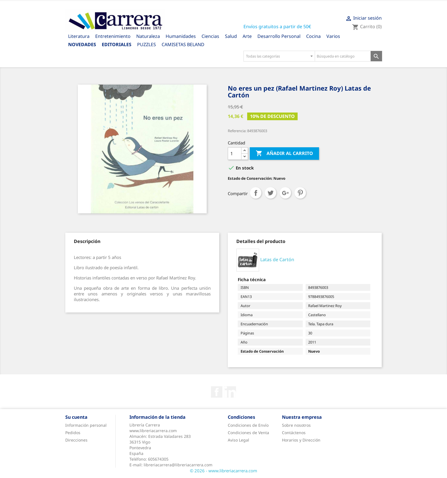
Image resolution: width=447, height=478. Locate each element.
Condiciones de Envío (248, 425)
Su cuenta (76, 417)
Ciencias (210, 36)
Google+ (285, 193)
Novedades (82, 44)
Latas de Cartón (277, 259)
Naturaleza (148, 36)
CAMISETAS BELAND (183, 44)
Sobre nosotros (296, 425)
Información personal (86, 425)
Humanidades (181, 36)
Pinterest (300, 193)
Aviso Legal (238, 440)
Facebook (216, 392)
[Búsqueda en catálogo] (343, 56)
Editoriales (116, 44)
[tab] (87, 241)
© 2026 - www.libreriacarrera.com (223, 470)
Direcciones (76, 440)
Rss (230, 392)
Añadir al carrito (284, 153)
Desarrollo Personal (278, 36)
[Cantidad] (234, 153)
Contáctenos (294, 432)
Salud (231, 36)
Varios (333, 36)
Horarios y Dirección (301, 440)
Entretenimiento (113, 36)
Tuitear (270, 193)
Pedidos (72, 432)
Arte (247, 36)
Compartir (255, 193)
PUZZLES (146, 44)
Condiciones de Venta (248, 432)
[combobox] (279, 56)
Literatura (79, 36)
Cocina (313, 36)
